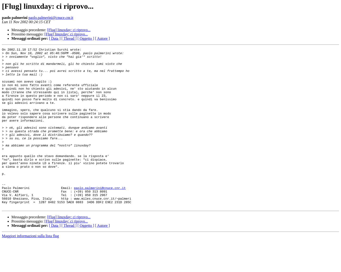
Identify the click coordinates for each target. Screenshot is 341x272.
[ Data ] (55, 38)
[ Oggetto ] (85, 38)
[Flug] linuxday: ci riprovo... (68, 30)
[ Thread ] (69, 38)
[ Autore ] (102, 38)
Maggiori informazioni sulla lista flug (30, 268)
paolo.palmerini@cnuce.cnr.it (50, 18)
